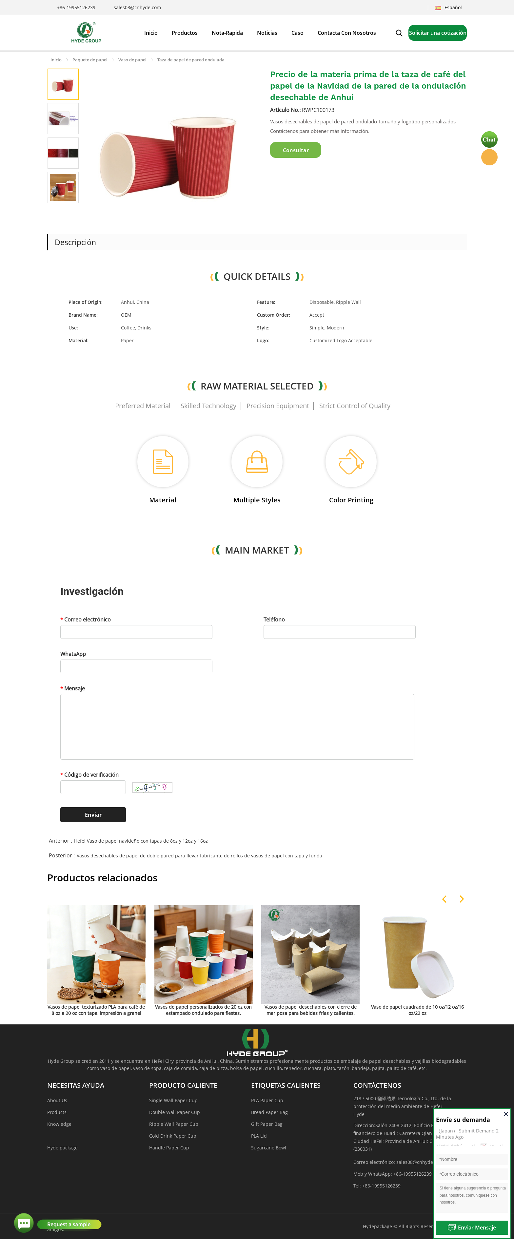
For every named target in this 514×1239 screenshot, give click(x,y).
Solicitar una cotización (437, 32)
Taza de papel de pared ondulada (191, 60)
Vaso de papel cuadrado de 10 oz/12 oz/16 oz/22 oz (417, 1010)
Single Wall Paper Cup (173, 1100)
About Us (57, 1100)
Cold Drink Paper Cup (172, 1136)
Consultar (296, 150)
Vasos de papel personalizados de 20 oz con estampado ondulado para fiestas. (203, 1010)
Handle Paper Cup (169, 1147)
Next (71, 211)
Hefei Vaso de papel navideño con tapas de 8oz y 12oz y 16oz (141, 841)
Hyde (489, 157)
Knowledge (59, 1124)
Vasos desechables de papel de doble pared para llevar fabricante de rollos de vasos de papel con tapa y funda (199, 855)
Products (57, 1112)
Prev (55, 211)
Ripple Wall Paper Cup (173, 1124)
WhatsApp (73, 654)
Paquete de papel (90, 60)
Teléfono (274, 619)
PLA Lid (259, 1136)
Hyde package (62, 1147)
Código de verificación (89, 774)
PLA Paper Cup (267, 1100)
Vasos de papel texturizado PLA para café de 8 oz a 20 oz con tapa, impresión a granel (96, 1010)
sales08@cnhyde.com (137, 7)
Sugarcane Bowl (268, 1147)
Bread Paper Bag (269, 1112)
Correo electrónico (85, 619)
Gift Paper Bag (267, 1124)
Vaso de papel (132, 60)
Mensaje (72, 688)
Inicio (56, 60)
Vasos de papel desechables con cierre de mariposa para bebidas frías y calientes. (311, 1010)
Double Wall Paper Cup (174, 1112)
